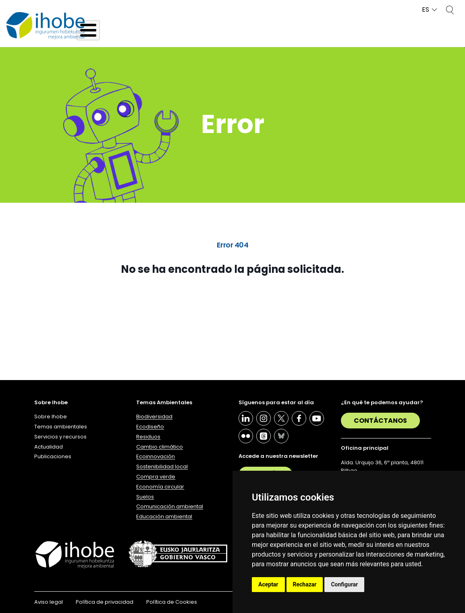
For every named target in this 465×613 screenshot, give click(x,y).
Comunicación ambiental (169, 506)
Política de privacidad (104, 602)
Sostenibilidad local (162, 466)
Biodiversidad (154, 416)
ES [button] (425, 10)
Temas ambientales (60, 426)
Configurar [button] (344, 584)
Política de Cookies (171, 602)
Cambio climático (159, 447)
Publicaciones (52, 456)
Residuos (148, 437)
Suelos (145, 497)
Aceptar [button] (268, 584)
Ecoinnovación (155, 456)
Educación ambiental (164, 516)
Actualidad (48, 447)
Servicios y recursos (60, 437)
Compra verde (155, 476)
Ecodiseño (150, 426)
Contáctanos (380, 420)
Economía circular (160, 486)
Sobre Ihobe (50, 416)
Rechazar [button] (305, 584)
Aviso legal (48, 602)
